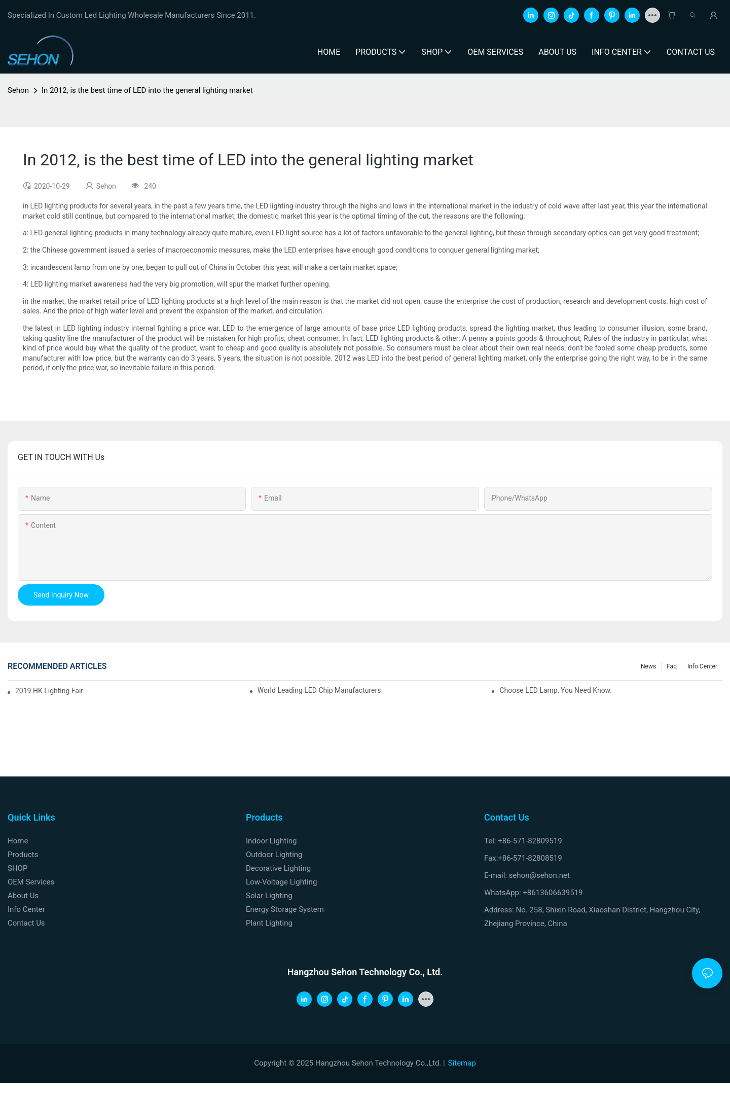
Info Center (702, 666)
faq (672, 666)
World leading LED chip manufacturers (319, 690)
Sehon (18, 90)
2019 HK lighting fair (49, 691)
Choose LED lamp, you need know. (555, 690)
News (648, 666)
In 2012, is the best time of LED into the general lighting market (147, 90)
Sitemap (462, 1063)
